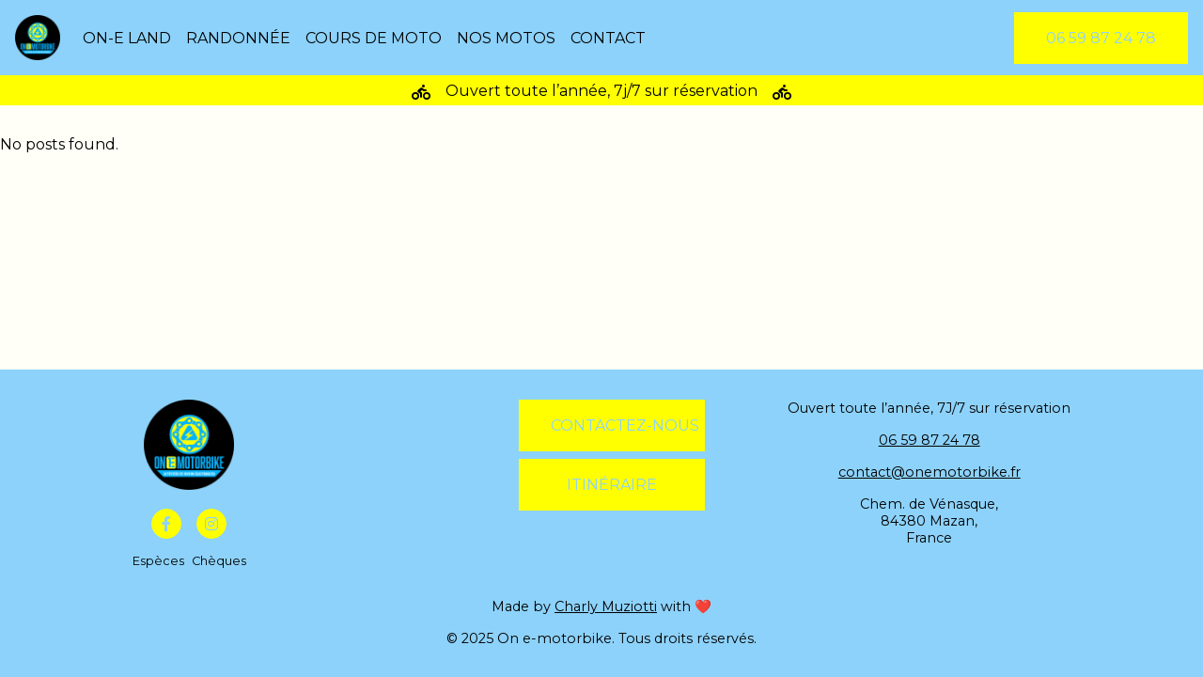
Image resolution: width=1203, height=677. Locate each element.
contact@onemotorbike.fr (929, 472)
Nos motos (506, 38)
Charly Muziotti (606, 606)
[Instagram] (211, 524)
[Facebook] (166, 524)
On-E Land (127, 38)
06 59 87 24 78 (929, 440)
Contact (608, 38)
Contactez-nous (625, 425)
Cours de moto (373, 38)
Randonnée (238, 38)
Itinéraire (612, 485)
